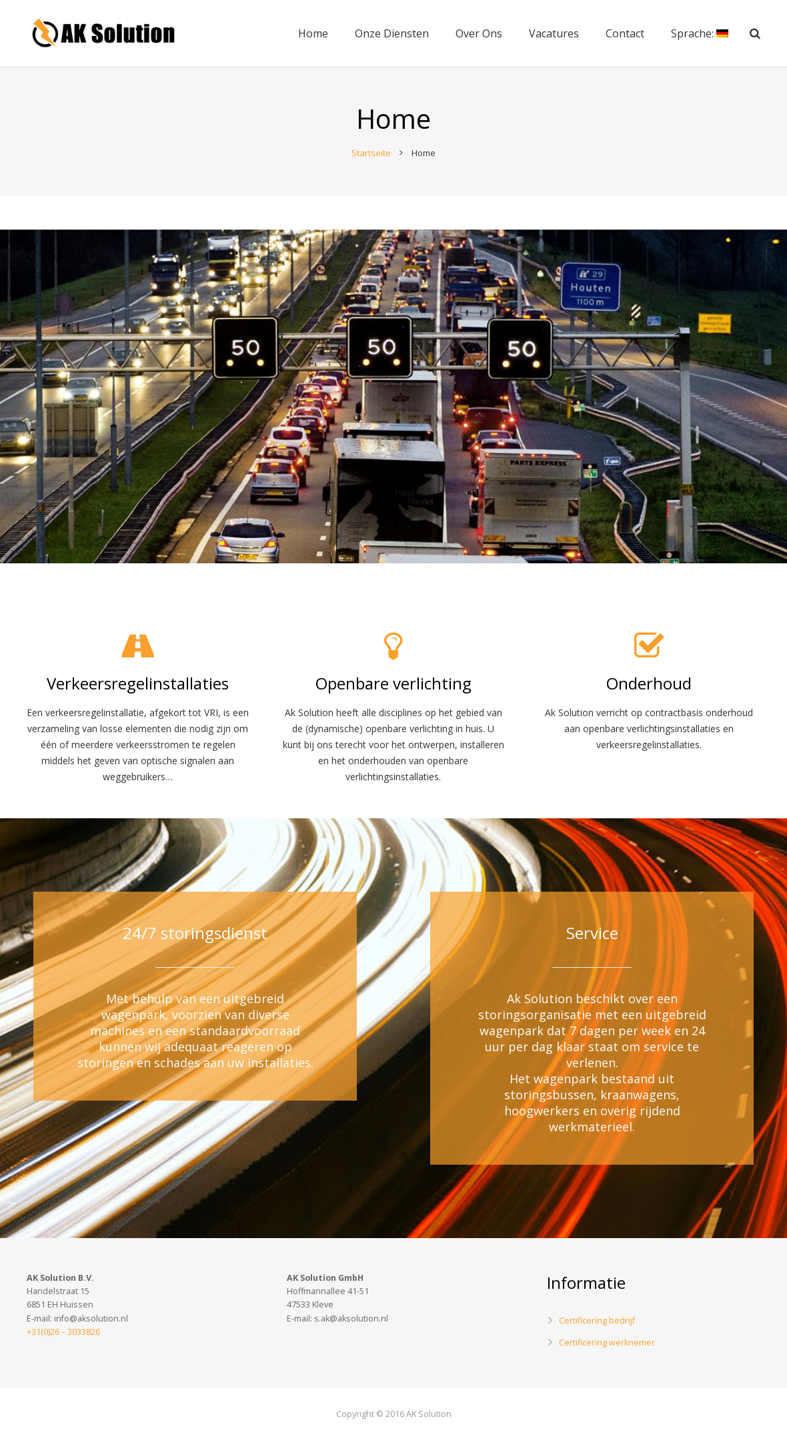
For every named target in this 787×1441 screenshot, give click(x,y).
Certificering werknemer (607, 1342)
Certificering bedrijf (597, 1320)
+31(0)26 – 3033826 (63, 1332)
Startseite (371, 153)
